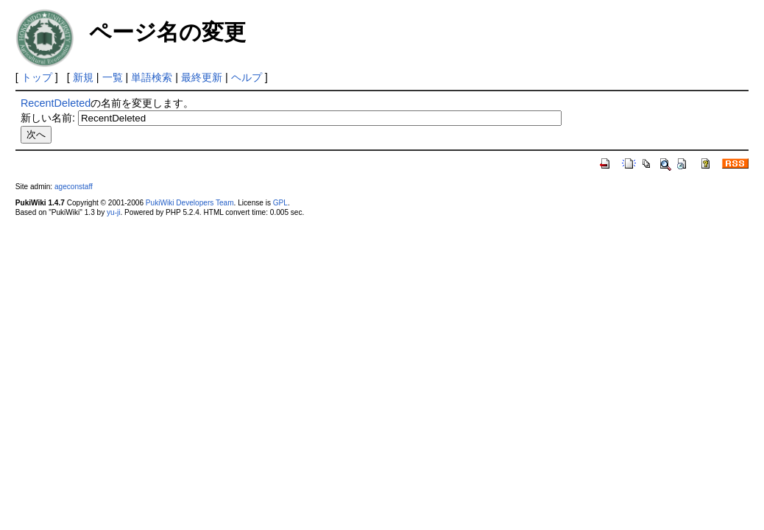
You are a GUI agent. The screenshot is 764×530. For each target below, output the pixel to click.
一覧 (112, 77)
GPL (280, 203)
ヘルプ (246, 77)
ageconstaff (73, 187)
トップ (36, 77)
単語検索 (151, 77)
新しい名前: (48, 118)
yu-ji (113, 212)
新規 (83, 77)
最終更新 (201, 77)
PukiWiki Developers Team (190, 203)
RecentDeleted (56, 103)
